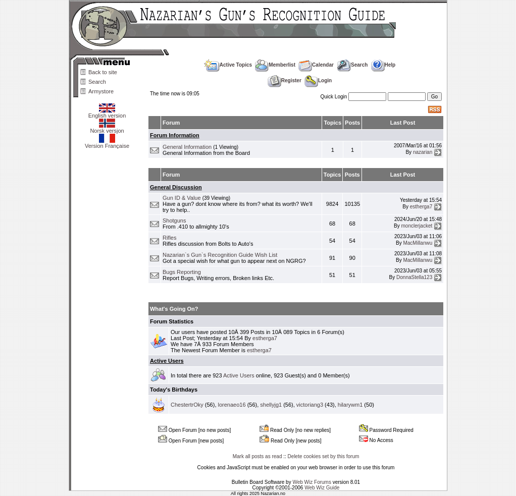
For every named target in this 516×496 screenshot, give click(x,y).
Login (318, 80)
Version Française (107, 143)
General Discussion (176, 187)
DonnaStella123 (414, 277)
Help (383, 65)
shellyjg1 (271, 405)
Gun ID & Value (182, 198)
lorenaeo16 (232, 405)
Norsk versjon (107, 128)
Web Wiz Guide (321, 487)
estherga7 (421, 206)
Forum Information (174, 135)
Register (284, 80)
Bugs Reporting (182, 272)
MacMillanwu (417, 243)
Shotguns (174, 220)
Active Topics (228, 65)
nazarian (422, 152)
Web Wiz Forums (311, 482)
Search (97, 82)
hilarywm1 (350, 405)
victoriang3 (309, 405)
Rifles (170, 238)
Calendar (316, 65)
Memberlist (275, 65)
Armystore (101, 91)
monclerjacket (417, 226)
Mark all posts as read (257, 456)
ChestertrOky (187, 405)
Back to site (102, 72)
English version (107, 113)
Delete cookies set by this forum (323, 456)
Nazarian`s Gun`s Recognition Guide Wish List (220, 255)
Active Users (167, 361)
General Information (187, 147)
